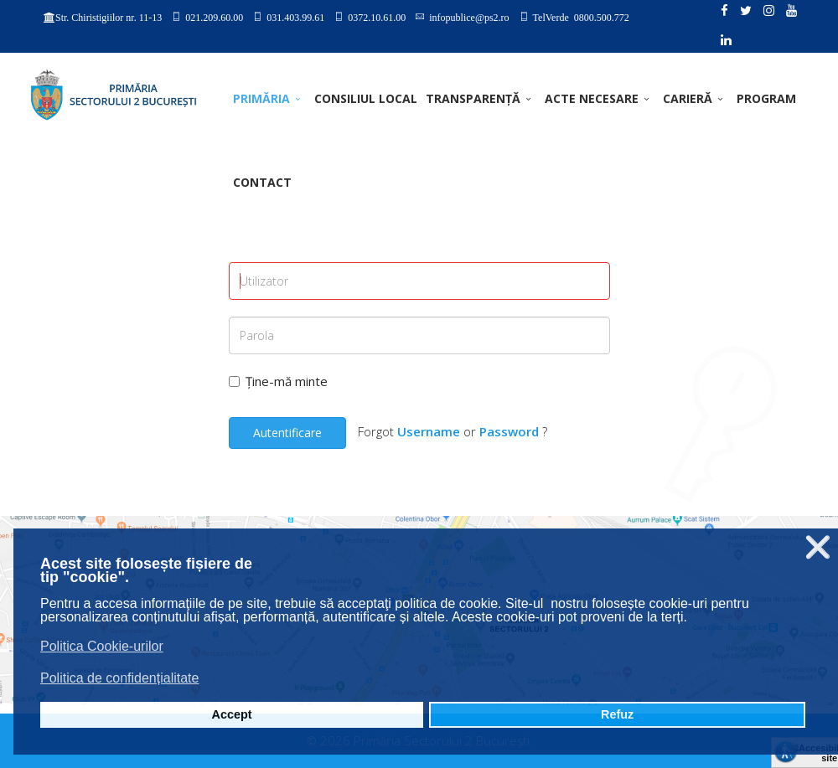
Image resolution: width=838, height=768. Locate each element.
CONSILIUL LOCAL (365, 98)
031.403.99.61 (295, 17)
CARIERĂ (687, 98)
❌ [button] (817, 547)
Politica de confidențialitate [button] (119, 678)
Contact (262, 182)
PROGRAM (766, 98)
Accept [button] (232, 714)
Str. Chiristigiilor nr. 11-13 (108, 18)
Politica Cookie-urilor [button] (101, 646)
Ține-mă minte (278, 381)
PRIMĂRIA (261, 98)
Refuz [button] (617, 714)
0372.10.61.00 (377, 17)
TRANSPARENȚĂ (473, 98)
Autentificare (287, 433)
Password (509, 431)
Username (428, 431)
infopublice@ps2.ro (469, 17)
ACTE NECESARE (592, 98)
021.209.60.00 (214, 17)
